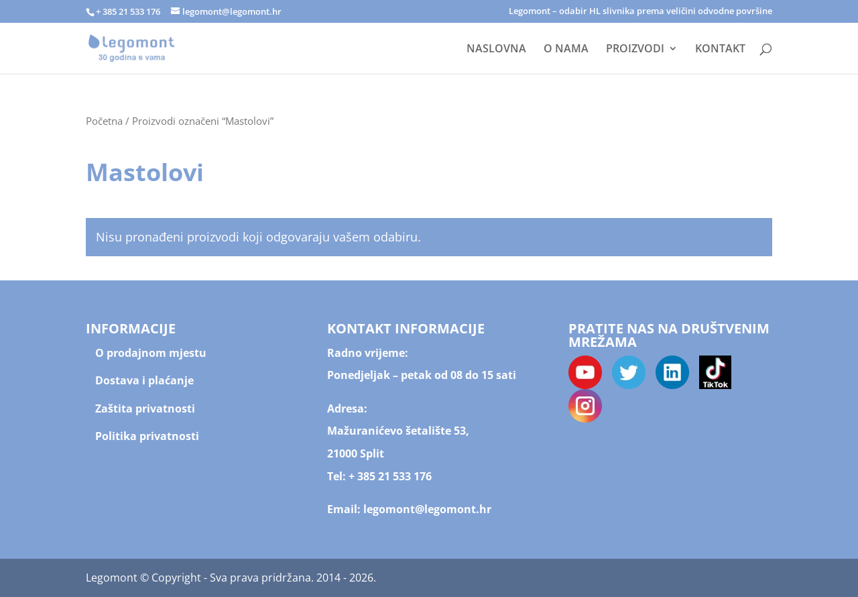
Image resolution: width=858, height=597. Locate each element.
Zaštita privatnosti (145, 408)
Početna (104, 120)
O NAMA (566, 50)
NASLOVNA (496, 50)
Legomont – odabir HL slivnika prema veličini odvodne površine (640, 12)
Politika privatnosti (147, 436)
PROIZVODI (635, 50)
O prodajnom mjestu (150, 352)
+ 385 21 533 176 (390, 476)
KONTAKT (720, 50)
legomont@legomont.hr (426, 509)
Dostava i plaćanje (144, 380)
